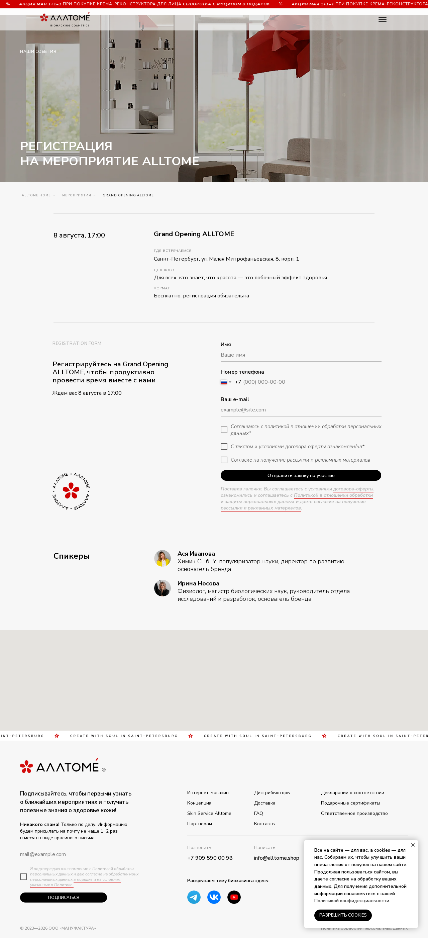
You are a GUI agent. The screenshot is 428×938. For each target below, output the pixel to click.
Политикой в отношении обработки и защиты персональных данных (297, 498)
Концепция (199, 803)
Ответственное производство (354, 813)
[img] (234, 897)
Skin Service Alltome (209, 813)
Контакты (265, 824)
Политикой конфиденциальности (351, 901)
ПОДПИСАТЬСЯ (63, 897)
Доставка (265, 803)
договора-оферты (353, 489)
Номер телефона (242, 372)
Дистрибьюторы (272, 792)
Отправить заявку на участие (301, 475)
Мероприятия (76, 195)
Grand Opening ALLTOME (128, 195)
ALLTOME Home (36, 195)
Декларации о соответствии (352, 792)
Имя (226, 344)
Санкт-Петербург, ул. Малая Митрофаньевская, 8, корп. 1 (226, 259)
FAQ (258, 813)
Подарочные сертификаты (350, 803)
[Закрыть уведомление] (413, 845)
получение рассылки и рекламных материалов (293, 504)
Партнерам (199, 824)
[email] (80, 854)
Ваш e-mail (235, 399)
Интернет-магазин (208, 792)
